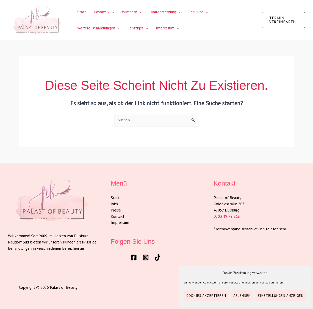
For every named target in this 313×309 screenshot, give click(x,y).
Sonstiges (135, 28)
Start (81, 11)
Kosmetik (102, 11)
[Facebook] (133, 257)
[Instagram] (145, 257)
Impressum (165, 28)
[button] (283, 20)
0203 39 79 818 (227, 216)
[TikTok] (157, 257)
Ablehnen (242, 295)
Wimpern (129, 11)
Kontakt (117, 216)
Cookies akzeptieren (206, 295)
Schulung (195, 11)
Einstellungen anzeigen (280, 295)
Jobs (114, 203)
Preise (116, 210)
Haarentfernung (163, 11)
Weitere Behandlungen (96, 28)
